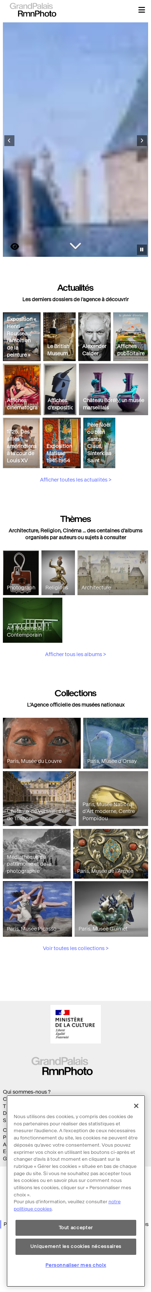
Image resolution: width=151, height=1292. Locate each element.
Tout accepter (76, 1239)
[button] (141, 9)
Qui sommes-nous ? (26, 1092)
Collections (17, 1099)
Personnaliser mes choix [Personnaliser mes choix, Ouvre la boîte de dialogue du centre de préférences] (75, 1277)
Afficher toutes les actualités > (75, 513)
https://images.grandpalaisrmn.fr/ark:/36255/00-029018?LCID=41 (10, 246)
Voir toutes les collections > (75, 982)
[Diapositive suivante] (142, 140)
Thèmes (12, 1106)
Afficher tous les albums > (75, 688)
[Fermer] (136, 1118)
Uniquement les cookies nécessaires (75, 1258)
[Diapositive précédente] (9, 140)
